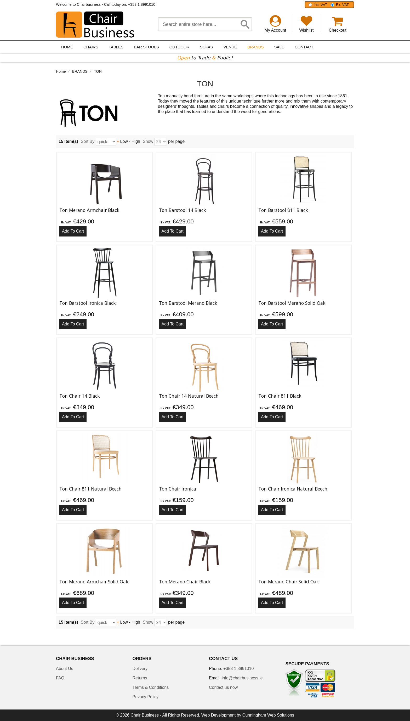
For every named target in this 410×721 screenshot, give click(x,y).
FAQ (60, 678)
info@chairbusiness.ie (242, 678)
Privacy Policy (146, 697)
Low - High (128, 141)
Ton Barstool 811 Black (283, 210)
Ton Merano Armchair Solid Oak (93, 581)
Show (148, 141)
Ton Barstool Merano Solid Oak (292, 303)
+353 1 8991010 (141, 4)
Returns (140, 678)
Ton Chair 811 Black (279, 396)
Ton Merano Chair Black (185, 581)
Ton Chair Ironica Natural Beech (292, 489)
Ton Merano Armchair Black (89, 210)
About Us (64, 668)
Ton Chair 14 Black (79, 396)
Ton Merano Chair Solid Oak (288, 581)
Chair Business (144, 715)
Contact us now (223, 687)
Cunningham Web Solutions (268, 715)
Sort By (87, 141)
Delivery (140, 668)
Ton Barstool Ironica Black (87, 303)
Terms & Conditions (151, 687)
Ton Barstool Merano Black (188, 303)
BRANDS (80, 71)
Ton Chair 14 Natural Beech (189, 396)
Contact (304, 47)
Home (61, 71)
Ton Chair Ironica (177, 489)
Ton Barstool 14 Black (182, 210)
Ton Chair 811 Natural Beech (90, 489)
